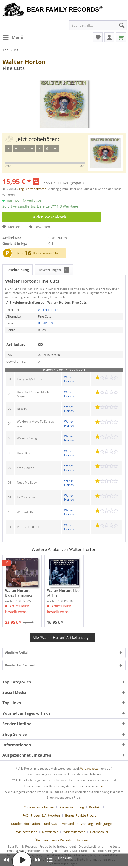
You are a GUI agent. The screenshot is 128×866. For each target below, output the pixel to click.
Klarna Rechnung (71, 807)
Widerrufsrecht (74, 832)
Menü (13, 36)
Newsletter (50, 832)
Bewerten (39, 227)
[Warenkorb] (121, 37)
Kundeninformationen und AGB (34, 823)
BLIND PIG (45, 323)
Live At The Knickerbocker (63, 593)
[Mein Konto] (109, 37)
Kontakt (95, 807)
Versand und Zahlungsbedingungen (87, 823)
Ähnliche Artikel (16, 652)
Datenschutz (99, 832)
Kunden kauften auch (20, 665)
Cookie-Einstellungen (39, 807)
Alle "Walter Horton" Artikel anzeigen (63, 637)
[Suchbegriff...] (98, 25)
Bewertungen (54, 270)
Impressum (85, 840)
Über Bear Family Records (53, 840)
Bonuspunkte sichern (47, 253)
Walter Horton (24, 61)
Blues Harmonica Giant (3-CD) (19, 593)
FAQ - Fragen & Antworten (41, 815)
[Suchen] (122, 25)
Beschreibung (17, 269)
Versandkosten (90, 768)
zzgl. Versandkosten (32, 189)
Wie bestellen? (26, 832)
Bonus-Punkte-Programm (83, 815)
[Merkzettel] (98, 37)
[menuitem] (13, 37)
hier (101, 786)
